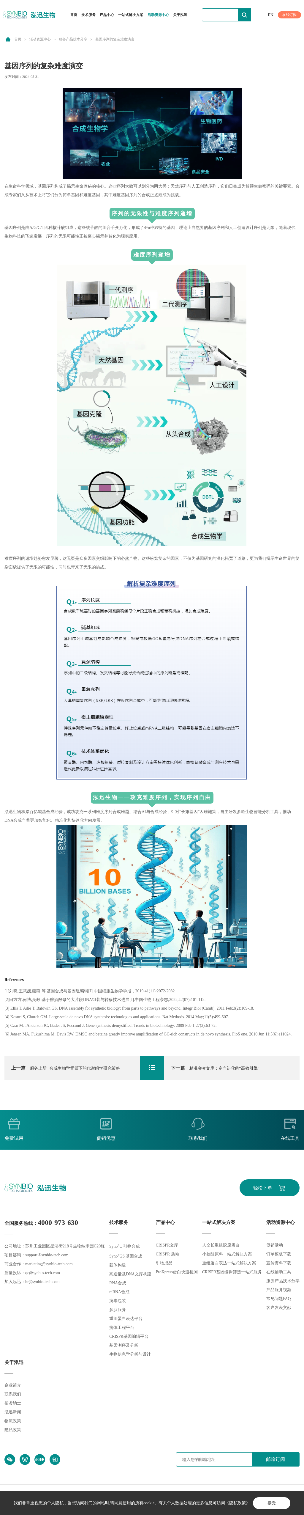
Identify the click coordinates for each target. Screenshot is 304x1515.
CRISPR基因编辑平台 (128, 1337)
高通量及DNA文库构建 (130, 1274)
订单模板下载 (278, 1254)
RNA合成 (117, 1283)
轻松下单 (262, 1187)
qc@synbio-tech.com (43, 1273)
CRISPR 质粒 (167, 1254)
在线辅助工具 (278, 1272)
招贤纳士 (12, 1403)
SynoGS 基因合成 (125, 1256)
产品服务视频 (278, 1290)
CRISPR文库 (167, 1245)
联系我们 (12, 1394)
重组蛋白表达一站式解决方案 (229, 1263)
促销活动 (274, 1245)
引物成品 (164, 1263)
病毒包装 (117, 1301)
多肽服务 (117, 1310)
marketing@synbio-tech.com (49, 1264)
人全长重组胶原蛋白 (221, 1245)
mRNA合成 (119, 1292)
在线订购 (289, 15)
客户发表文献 (278, 1308)
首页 (73, 15)
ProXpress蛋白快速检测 (177, 1272)
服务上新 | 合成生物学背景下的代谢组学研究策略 (65, 1068)
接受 (271, 1503)
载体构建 (117, 1265)
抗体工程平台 (121, 1328)
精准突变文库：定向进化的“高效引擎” (215, 1068)
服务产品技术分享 (73, 39)
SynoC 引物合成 (124, 1246)
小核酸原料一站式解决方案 (227, 1254)
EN (270, 15)
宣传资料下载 (278, 1263)
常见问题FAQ (278, 1299)
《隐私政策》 (237, 1503)
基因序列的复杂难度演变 (114, 39)
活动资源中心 (158, 15)
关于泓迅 (180, 15)
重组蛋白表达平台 (125, 1319)
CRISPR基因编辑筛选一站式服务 (232, 1272)
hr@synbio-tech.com (42, 1282)
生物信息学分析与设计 (130, 1354)
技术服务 (88, 15)
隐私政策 (12, 1430)
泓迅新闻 (12, 1412)
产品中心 (107, 15)
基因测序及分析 (123, 1345)
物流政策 (12, 1421)
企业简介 (12, 1385)
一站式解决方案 (130, 15)
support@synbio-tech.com (47, 1255)
